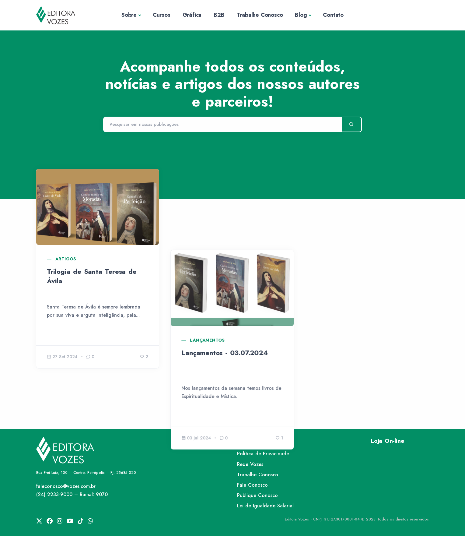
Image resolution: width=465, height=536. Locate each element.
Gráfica (192, 15)
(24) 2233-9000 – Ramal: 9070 (72, 494)
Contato (333, 15)
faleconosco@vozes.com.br (66, 486)
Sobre (129, 15)
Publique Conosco (257, 495)
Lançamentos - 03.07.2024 (225, 271)
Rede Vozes (250, 464)
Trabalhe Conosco (260, 15)
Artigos (65, 259)
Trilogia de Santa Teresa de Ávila (92, 276)
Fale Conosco (252, 484)
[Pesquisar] (222, 124)
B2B (219, 15)
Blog (301, 15)
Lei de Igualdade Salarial (265, 505)
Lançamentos (207, 259)
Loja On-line (387, 441)
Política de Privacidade (263, 453)
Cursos (161, 15)
